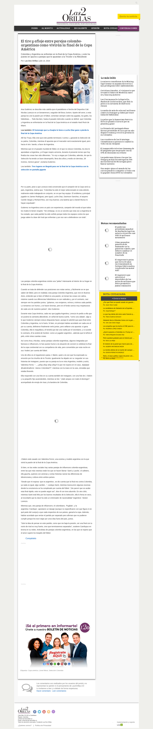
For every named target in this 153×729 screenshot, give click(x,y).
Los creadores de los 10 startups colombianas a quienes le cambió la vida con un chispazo (116, 141)
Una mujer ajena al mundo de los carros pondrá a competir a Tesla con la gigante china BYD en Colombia (117, 170)
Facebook (34, 711)
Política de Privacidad (43, 725)
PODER (34, 28)
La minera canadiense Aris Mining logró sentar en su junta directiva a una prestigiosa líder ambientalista (117, 83)
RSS (48, 711)
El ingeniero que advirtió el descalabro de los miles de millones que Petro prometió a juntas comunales (125, 280)
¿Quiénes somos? (25, 725)
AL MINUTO (47, 28)
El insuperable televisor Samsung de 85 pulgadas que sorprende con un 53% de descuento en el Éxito (117, 150)
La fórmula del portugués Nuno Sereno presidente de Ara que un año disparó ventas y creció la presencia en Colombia (117, 131)
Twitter (39, 711)
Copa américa (33, 670)
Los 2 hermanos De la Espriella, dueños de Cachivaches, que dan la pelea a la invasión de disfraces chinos (116, 102)
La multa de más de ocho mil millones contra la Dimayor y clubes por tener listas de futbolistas (117, 112)
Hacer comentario (44, 691)
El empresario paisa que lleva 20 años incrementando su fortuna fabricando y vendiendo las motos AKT (124, 265)
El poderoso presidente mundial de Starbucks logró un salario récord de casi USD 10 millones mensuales (125, 232)
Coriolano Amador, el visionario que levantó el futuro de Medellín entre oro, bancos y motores (117, 92)
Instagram (53, 711)
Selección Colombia (56, 670)
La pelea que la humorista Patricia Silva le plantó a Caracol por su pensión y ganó (116, 121)
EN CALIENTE (80, 28)
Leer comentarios (59, 691)
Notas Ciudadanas (112, 357)
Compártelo (31, 538)
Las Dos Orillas (31, 61)
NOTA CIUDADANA (112, 28)
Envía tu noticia (128, 16)
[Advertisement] (56, 564)
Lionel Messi (43, 670)
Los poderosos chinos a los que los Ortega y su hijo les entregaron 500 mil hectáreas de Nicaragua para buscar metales (116, 160)
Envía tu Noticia (119, 298)
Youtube (44, 711)
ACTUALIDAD (63, 28)
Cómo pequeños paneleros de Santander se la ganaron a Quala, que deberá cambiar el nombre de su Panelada (125, 248)
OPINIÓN (95, 28)
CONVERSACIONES (128, 28)
